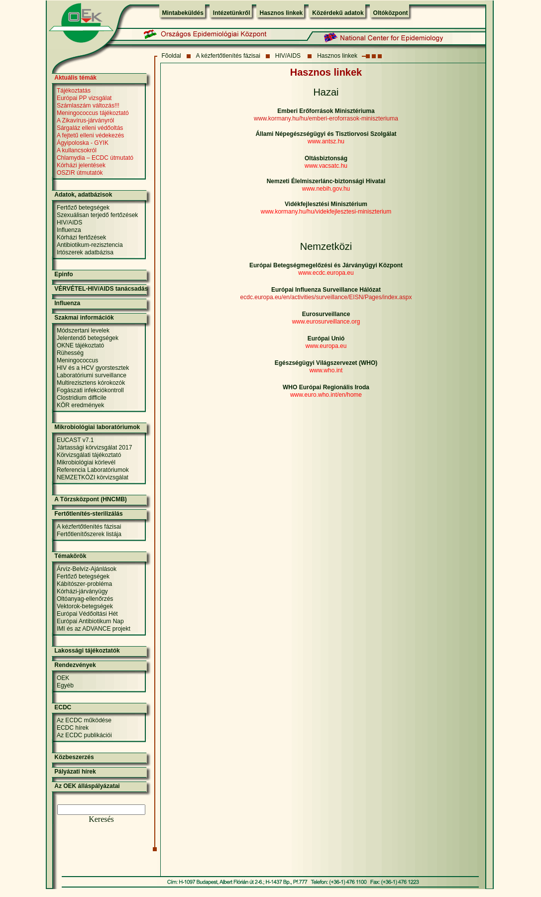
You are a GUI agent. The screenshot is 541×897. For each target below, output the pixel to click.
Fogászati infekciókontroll (90, 390)
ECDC (62, 707)
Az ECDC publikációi (84, 735)
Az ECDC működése (84, 720)
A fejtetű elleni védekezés (90, 135)
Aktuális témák (75, 77)
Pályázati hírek (75, 771)
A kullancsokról (77, 150)
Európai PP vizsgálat (84, 98)
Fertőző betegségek (83, 207)
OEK (63, 677)
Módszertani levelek (83, 330)
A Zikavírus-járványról (85, 120)
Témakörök (70, 556)
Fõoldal (171, 55)
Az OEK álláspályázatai (86, 786)
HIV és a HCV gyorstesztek (93, 367)
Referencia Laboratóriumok (93, 469)
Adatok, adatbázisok (83, 194)
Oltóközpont (390, 12)
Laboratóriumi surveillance (91, 375)
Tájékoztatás (74, 90)
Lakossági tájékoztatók (86, 650)
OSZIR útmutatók (80, 172)
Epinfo (63, 274)
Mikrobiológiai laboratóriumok (97, 427)
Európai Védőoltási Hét (87, 613)
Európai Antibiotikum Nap (90, 621)
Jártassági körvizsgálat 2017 (94, 447)
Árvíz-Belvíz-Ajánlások (86, 568)
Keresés (101, 819)
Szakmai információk (83, 317)
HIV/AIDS (289, 55)
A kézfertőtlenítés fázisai (228, 55)
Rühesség (70, 352)
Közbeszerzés (74, 757)
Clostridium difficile (82, 397)
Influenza (69, 229)
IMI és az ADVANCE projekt (93, 628)
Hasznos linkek (281, 12)
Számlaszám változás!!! (88, 105)
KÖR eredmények (80, 405)
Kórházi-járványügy (82, 591)
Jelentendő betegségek (87, 338)
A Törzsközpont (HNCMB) (90, 499)
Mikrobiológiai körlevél (86, 462)
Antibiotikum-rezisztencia (90, 244)
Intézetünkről (231, 12)
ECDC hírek (73, 727)
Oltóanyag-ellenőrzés (85, 598)
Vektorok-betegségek (85, 606)
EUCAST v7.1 (75, 440)
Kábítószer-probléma (84, 583)
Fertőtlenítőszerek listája (89, 534)
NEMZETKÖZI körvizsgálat (92, 477)
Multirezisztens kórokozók (91, 382)
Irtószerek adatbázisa (85, 252)
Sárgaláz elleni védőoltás (90, 127)
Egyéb (65, 685)
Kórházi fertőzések (81, 237)
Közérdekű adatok (337, 12)
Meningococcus (77, 360)
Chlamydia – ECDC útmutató (95, 157)
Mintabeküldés (183, 12)
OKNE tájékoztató (80, 345)
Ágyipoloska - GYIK (82, 142)
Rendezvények (75, 665)
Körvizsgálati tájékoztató (89, 454)
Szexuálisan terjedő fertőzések (97, 215)
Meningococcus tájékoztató (93, 113)
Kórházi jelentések (81, 165)
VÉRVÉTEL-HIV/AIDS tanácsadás (101, 288)
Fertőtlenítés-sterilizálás (88, 513)
